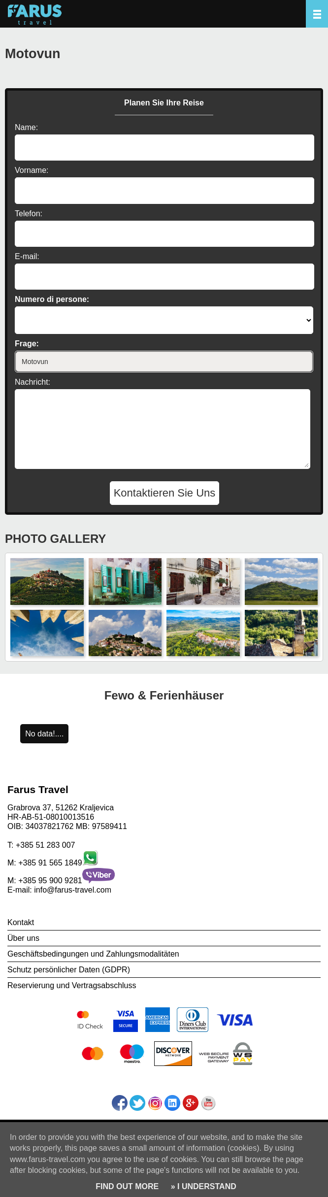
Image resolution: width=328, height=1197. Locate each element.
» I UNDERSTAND (202, 1186)
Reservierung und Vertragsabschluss (71, 985)
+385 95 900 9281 (50, 880)
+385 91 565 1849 (50, 863)
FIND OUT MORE (127, 1186)
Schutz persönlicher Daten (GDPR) (68, 969)
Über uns (23, 938)
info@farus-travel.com (72, 890)
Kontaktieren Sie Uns (165, 493)
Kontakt (20, 922)
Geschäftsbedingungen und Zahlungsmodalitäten (93, 954)
